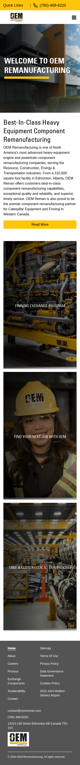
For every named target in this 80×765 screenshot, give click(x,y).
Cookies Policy (50, 683)
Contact (13, 698)
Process (13, 671)
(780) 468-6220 (18, 717)
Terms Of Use (49, 656)
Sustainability (16, 691)
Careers (13, 663)
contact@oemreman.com (24, 710)
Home (12, 648)
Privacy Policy (49, 663)
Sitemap (45, 648)
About (12, 656)
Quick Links (13, 5)
